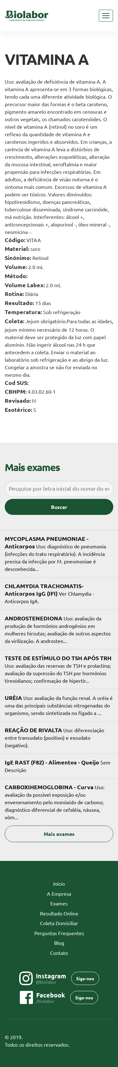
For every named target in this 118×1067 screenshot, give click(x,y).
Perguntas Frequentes (59, 933)
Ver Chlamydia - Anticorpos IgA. (49, 593)
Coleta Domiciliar (59, 923)
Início (68, 883)
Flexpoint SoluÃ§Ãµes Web (109, 1045)
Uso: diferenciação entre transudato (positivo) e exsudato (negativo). (54, 737)
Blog (59, 943)
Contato (59, 953)
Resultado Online (59, 913)
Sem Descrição (57, 766)
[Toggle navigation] (106, 16)
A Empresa (59, 893)
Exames (59, 903)
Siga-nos (85, 978)
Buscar (59, 507)
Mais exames (59, 834)
